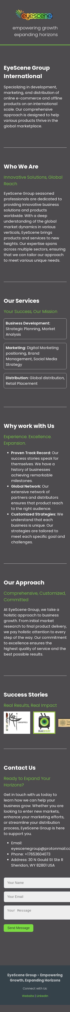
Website (28, 997)
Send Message (18, 929)
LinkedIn (42, 997)
